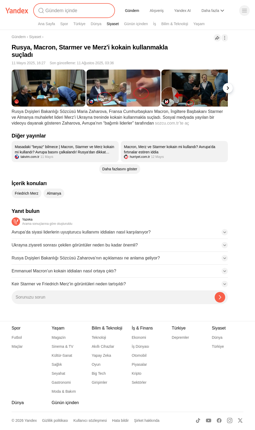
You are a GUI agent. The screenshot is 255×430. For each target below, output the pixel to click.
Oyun (96, 364)
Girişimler (99, 382)
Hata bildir (120, 420)
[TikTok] (198, 420)
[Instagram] (229, 420)
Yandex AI (182, 10)
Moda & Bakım (64, 391)
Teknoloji (99, 337)
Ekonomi (139, 337)
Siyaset (113, 23)
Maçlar (17, 346)
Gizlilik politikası (55, 420)
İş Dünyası (140, 346)
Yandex (31, 420)
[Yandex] (16, 10)
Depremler (180, 337)
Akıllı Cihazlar (103, 346)
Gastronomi (61, 382)
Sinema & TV (62, 346)
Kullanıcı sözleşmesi (90, 420)
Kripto (137, 373)
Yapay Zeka (101, 355)
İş (154, 24)
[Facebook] (219, 420)
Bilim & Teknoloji (174, 24)
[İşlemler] (225, 38)
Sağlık (57, 364)
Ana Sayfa (46, 24)
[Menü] (244, 10)
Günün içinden (136, 24)
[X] (240, 420)
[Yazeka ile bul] (220, 297)
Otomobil (139, 355)
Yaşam (199, 24)
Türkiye (79, 24)
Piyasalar (139, 364)
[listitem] (65, 151)
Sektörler (139, 382)
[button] (120, 234)
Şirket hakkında (147, 420)
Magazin (59, 337)
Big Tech (99, 373)
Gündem (132, 10)
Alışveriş (157, 10)
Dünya (96, 24)
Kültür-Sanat (62, 355)
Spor (64, 24)
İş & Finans (142, 328)
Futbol (17, 337)
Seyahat (58, 373)
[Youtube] (208, 420)
